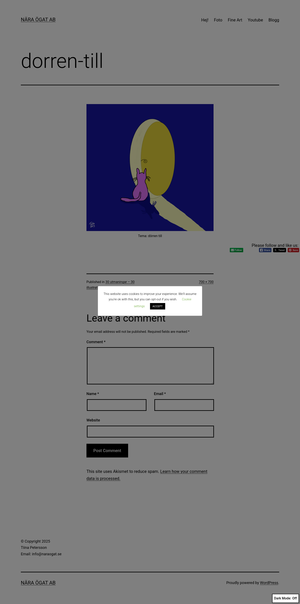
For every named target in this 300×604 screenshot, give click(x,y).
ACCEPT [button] (157, 306)
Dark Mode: (285, 598)
